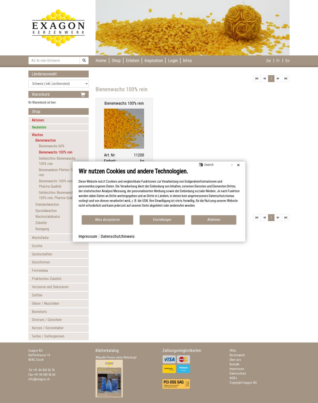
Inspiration (153, 60)
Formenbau (40, 270)
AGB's (233, 378)
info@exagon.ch (39, 379)
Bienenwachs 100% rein (55, 152)
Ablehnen (213, 220)
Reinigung (42, 229)
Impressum (237, 369)
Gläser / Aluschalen (45, 303)
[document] (159, 191)
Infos (187, 60)
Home (101, 60)
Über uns (235, 360)
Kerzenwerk (237, 355)
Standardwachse (47, 204)
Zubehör (41, 223)
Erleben (132, 60)
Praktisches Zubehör (47, 279)
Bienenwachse (45, 140)
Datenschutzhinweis (118, 236)
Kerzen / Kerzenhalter (48, 328)
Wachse (37, 135)
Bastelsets (39, 312)
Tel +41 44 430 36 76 (41, 370)
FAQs (233, 350)
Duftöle (37, 295)
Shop (116, 60)
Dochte (37, 246)
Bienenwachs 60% (51, 146)
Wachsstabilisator (47, 216)
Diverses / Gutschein (47, 320)
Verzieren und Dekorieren (50, 287)
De (268, 60)
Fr (278, 60)
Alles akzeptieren (107, 220)
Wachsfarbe (40, 238)
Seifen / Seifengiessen (48, 336)
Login (173, 60)
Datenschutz (238, 373)
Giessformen (41, 262)
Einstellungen (162, 220)
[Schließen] (238, 165)
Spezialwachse (46, 210)
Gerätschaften (42, 254)
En (287, 60)
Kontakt (234, 364)
